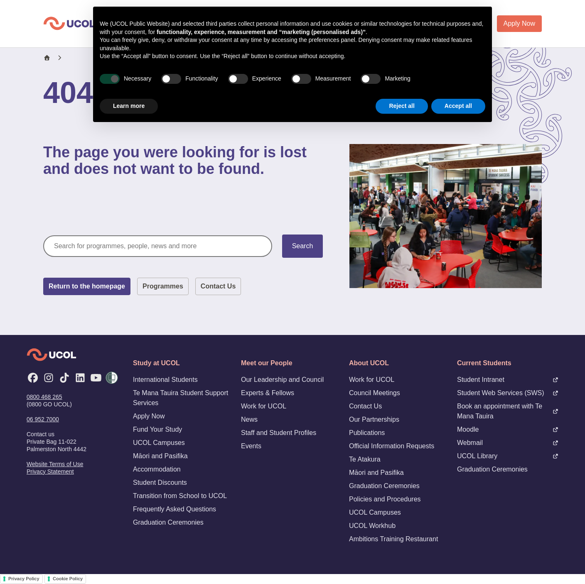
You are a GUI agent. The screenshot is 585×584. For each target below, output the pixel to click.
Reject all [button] (401, 106)
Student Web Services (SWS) (507, 392)
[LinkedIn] (80, 377)
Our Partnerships (374, 419)
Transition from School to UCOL (180, 495)
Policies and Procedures (385, 499)
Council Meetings (374, 392)
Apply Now (519, 23)
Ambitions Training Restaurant (393, 538)
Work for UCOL (263, 406)
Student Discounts (160, 482)
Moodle (507, 429)
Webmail (507, 442)
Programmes (163, 286)
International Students (165, 379)
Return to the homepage (87, 286)
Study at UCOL (156, 363)
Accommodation (157, 469)
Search (302, 245)
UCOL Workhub (372, 525)
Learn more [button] (129, 106)
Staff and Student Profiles (278, 432)
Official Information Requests (391, 446)
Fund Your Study (157, 429)
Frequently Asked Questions (174, 509)
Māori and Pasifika (160, 455)
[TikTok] (64, 377)
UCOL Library (507, 455)
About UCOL (369, 363)
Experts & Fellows (267, 392)
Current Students (484, 363)
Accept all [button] (458, 106)
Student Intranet (507, 379)
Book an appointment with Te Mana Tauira (507, 411)
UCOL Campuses (159, 442)
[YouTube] (96, 377)
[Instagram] (48, 377)
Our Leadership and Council (282, 379)
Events (251, 446)
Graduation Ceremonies (168, 522)
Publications (367, 432)
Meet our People (266, 363)
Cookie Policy (68, 578)
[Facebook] (33, 377)
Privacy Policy (23, 578)
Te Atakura (365, 459)
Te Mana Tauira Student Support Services (180, 397)
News (249, 419)
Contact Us (218, 286)
